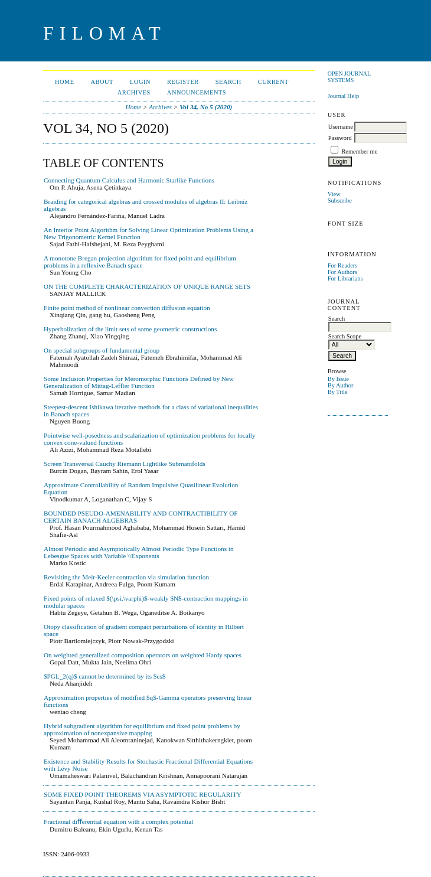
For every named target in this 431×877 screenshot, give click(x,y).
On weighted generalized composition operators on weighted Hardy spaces (142, 654)
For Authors (342, 272)
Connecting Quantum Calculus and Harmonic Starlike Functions (129, 180)
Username (340, 126)
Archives (134, 92)
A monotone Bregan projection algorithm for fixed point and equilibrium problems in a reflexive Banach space (140, 262)
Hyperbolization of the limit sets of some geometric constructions (130, 328)
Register (183, 82)
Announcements (196, 92)
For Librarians (345, 278)
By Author (341, 385)
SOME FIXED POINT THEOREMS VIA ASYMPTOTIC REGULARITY (142, 794)
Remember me (359, 151)
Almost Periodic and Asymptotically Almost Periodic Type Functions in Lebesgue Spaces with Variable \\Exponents (139, 552)
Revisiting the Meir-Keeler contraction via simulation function (126, 577)
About (102, 82)
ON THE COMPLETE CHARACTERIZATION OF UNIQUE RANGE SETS (147, 286)
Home (64, 82)
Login (140, 82)
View (334, 194)
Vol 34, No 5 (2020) (205, 106)
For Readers (343, 265)
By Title (338, 392)
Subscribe (340, 200)
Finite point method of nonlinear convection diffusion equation (127, 307)
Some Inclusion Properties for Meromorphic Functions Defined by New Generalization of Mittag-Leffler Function (139, 382)
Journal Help (343, 96)
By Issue (338, 379)
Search (228, 82)
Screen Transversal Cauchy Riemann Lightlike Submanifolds (124, 463)
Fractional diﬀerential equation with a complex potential (118, 821)
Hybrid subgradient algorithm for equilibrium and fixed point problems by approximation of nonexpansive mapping (142, 729)
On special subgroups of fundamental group (101, 350)
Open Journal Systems (349, 76)
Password (340, 138)
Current (273, 82)
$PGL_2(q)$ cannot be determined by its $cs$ (104, 676)
